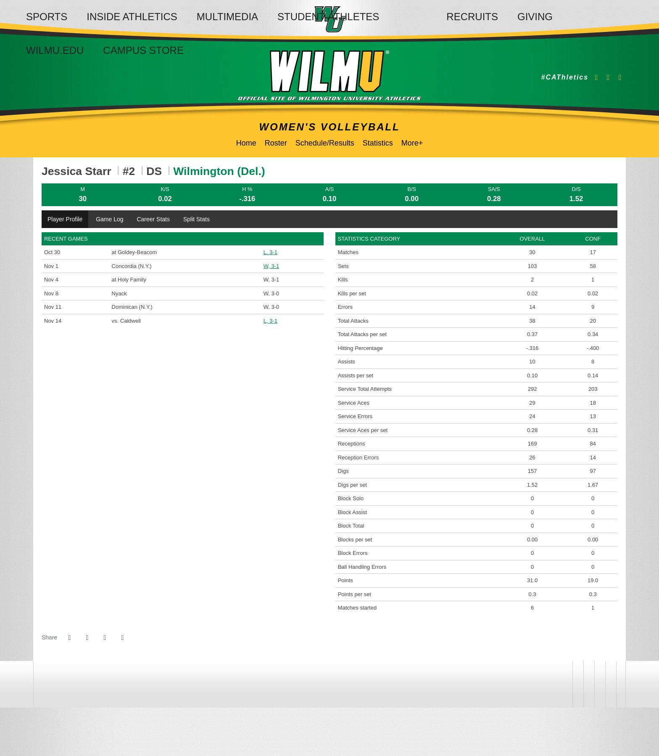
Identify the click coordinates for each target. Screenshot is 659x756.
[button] (122, 638)
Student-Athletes (328, 16)
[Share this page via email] (104, 638)
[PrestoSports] (620, 684)
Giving (535, 16)
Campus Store (143, 50)
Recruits (472, 16)
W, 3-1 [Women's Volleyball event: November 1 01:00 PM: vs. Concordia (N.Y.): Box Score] (271, 266)
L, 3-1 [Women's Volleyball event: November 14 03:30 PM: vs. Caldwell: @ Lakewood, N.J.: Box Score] (270, 321)
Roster (276, 143)
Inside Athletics (132, 16)
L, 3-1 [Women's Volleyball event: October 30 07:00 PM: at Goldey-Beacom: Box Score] (270, 252)
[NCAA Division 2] (599, 684)
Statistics (378, 143)
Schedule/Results (324, 143)
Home (246, 143)
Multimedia (227, 16)
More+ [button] (412, 143)
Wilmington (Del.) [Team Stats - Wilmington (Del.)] (219, 171)
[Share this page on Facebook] (69, 638)
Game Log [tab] (109, 219)
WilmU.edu (55, 50)
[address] (566, 684)
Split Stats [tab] (196, 219)
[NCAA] (588, 684)
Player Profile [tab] (64, 219)
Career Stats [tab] (153, 219)
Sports (46, 16)
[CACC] (609, 684)
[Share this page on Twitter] (87, 638)
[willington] (577, 684)
